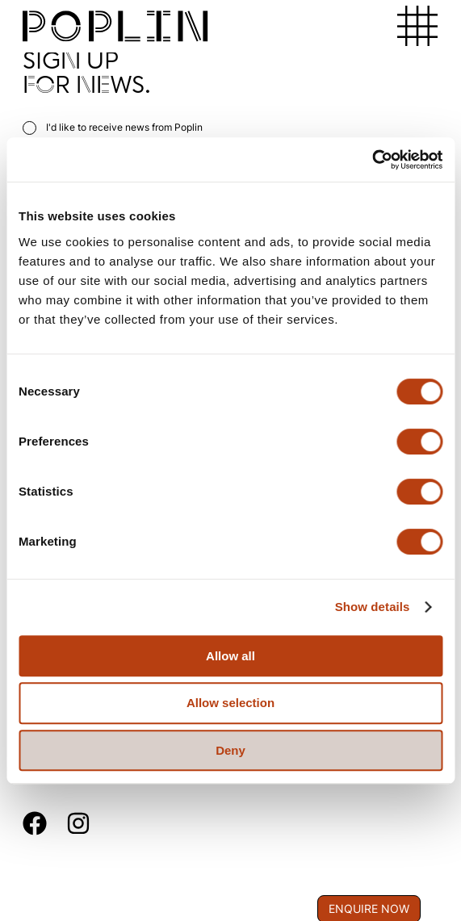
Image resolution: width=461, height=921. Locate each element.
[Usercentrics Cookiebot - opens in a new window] (371, 159)
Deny (230, 750)
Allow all (230, 656)
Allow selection (230, 703)
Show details (372, 606)
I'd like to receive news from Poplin (113, 127)
